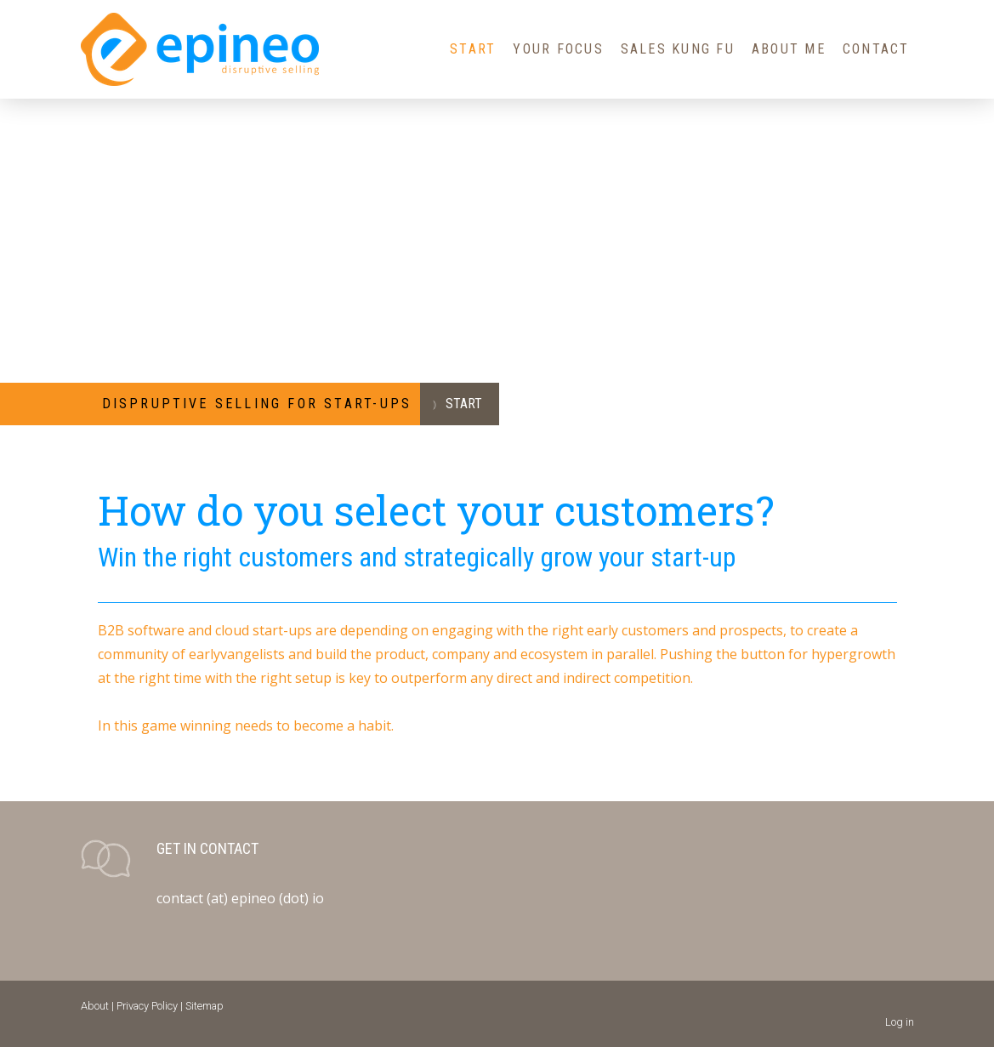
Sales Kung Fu (678, 49)
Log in (899, 1022)
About (95, 1005)
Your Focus (558, 49)
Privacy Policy (147, 1005)
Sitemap (204, 1005)
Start (473, 49)
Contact (876, 49)
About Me (789, 49)
